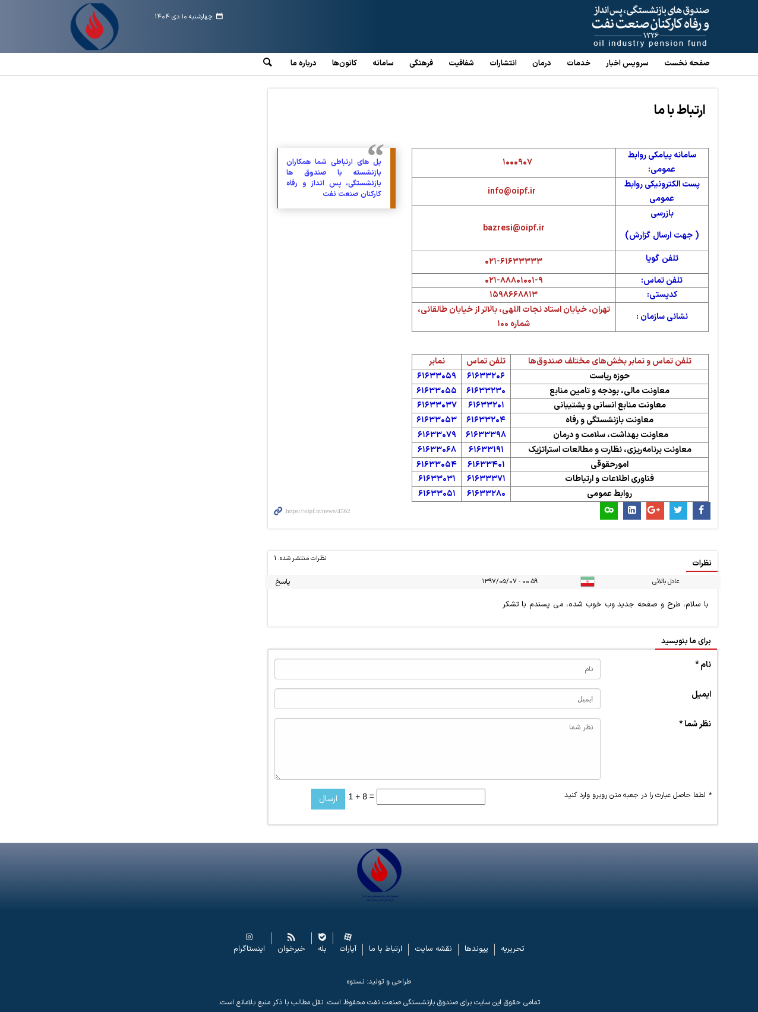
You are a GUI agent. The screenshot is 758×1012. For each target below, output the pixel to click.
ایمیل (701, 694)
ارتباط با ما (680, 111)
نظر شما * (695, 724)
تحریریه (513, 949)
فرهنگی (421, 63)
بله (322, 949)
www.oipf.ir (624, 26)
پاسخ (283, 582)
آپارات (347, 949)
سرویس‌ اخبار (627, 63)
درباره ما (303, 63)
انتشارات (503, 63)
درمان (541, 63)
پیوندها (476, 949)
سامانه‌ (383, 63)
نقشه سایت (433, 949)
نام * (703, 665)
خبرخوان (291, 949)
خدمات (578, 63)
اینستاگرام (249, 949)
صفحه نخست (687, 63)
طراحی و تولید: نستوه (379, 981)
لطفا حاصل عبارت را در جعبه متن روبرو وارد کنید (637, 795)
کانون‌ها (344, 63)
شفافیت (461, 63)
